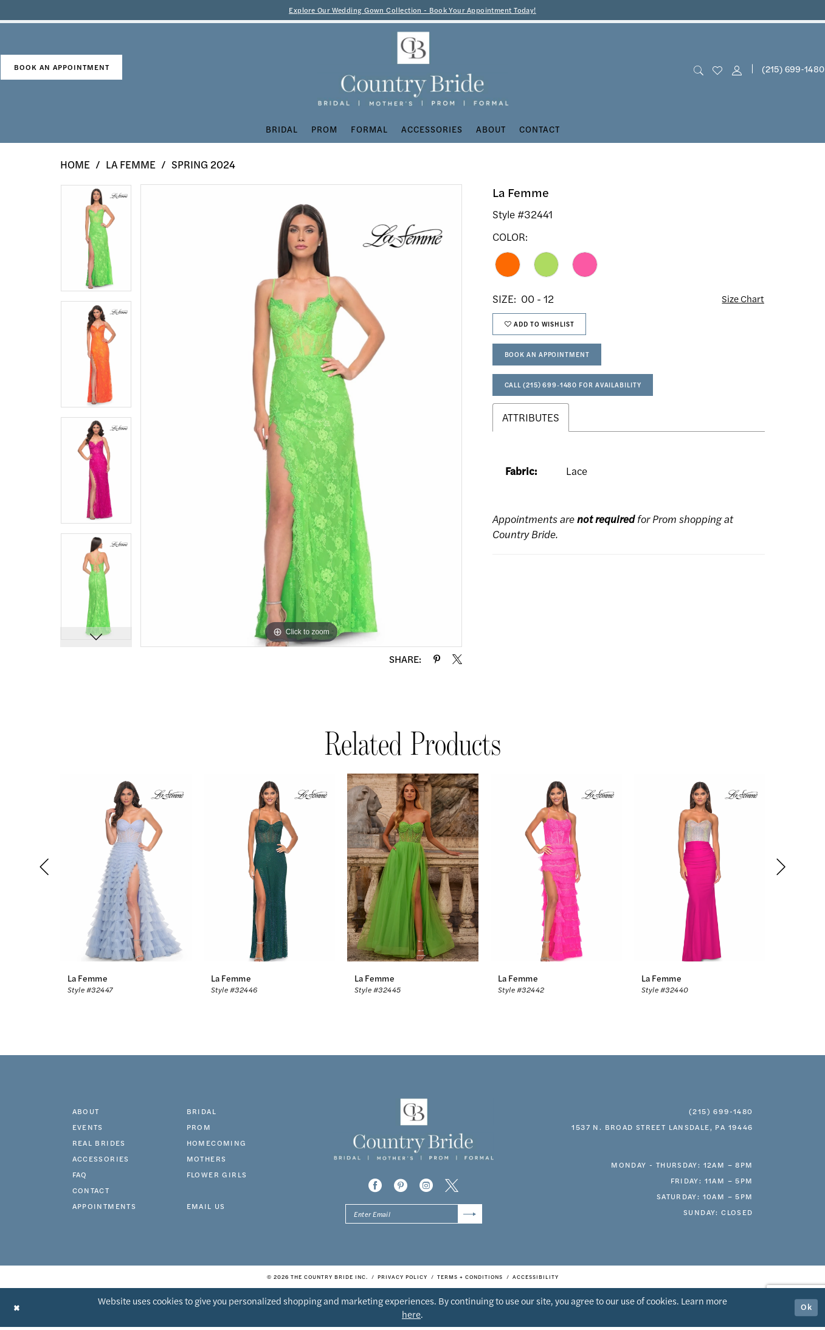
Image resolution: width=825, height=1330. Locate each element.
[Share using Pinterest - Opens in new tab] (436, 660)
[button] (736, 70)
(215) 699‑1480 (721, 1111)
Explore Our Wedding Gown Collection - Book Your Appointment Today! (412, 10)
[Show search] (698, 70)
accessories (100, 1159)
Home (75, 165)
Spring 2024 (203, 165)
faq (80, 1174)
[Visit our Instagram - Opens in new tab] (426, 1186)
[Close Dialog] (18, 1310)
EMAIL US (206, 1206)
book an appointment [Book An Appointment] (61, 68)
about (86, 1111)
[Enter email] (413, 1216)
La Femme (131, 165)
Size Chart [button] (740, 300)
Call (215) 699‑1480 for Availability (583, 395)
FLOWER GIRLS (217, 1174)
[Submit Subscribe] (468, 1216)
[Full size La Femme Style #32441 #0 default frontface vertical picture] (301, 416)
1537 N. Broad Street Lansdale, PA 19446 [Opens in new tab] (662, 1127)
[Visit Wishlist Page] (717, 70)
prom (199, 1127)
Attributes (530, 429)
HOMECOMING (217, 1143)
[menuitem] (61, 68)
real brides (99, 1143)
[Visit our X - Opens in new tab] (451, 1186)
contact (91, 1190)
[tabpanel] (96, 243)
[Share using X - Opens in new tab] (457, 660)
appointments (104, 1206)
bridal (201, 1111)
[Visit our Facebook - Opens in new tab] (375, 1186)
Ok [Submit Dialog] (805, 1310)
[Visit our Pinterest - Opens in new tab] (400, 1186)
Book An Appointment (553, 361)
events (87, 1127)
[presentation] (126, 868)
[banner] (412, 70)
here (411, 1317)
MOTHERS (207, 1159)
